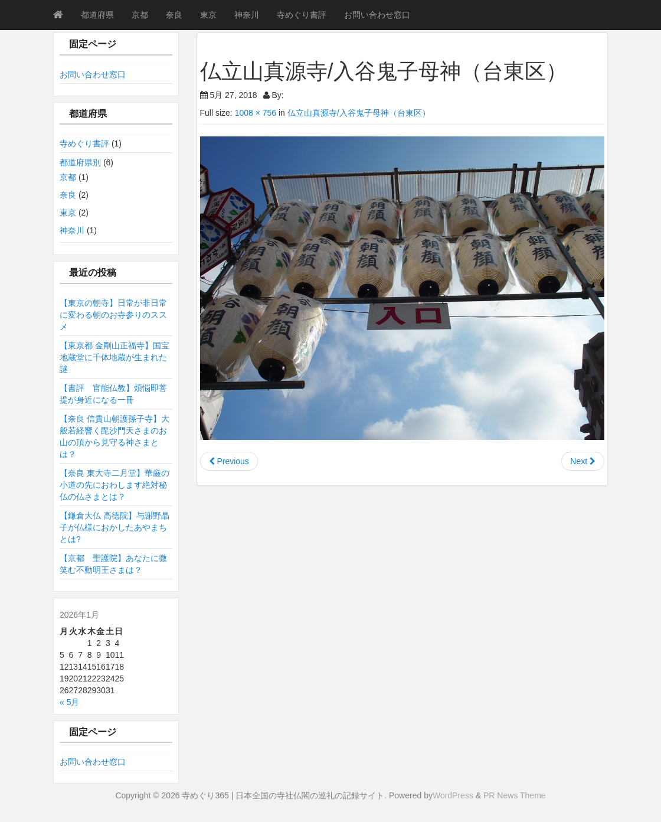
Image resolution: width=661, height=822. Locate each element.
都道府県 (97, 14)
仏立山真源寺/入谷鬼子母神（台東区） (358, 113)
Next (582, 461)
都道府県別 (80, 162)
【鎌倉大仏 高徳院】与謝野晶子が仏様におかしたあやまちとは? (114, 527)
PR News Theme (514, 795)
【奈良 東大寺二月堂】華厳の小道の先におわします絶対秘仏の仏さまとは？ (114, 484)
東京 (208, 14)
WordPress (453, 795)
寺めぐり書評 (301, 14)
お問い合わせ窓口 (377, 14)
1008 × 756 (255, 113)
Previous (229, 461)
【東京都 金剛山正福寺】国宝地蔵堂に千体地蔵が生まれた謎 (114, 357)
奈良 (174, 14)
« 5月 (69, 702)
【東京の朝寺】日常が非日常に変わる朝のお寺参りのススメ (113, 314)
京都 (140, 14)
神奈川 (246, 14)
